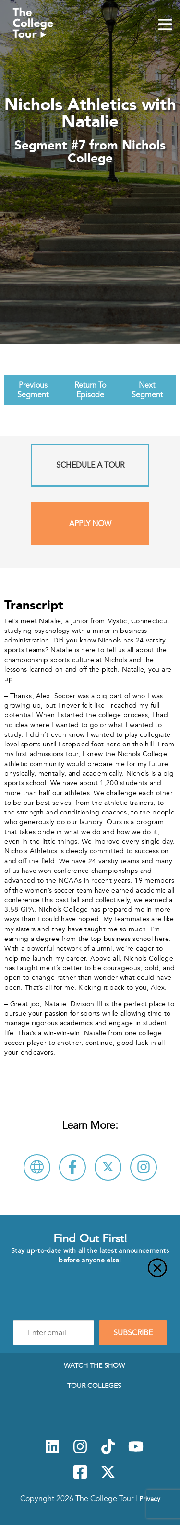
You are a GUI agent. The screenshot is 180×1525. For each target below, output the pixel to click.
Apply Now (90, 523)
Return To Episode (90, 390)
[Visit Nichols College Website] (37, 1167)
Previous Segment (32, 390)
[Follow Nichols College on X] (108, 1167)
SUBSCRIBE (133, 1333)
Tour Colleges (94, 1385)
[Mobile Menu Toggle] (165, 25)
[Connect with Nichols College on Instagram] (143, 1167)
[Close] (90, 1273)
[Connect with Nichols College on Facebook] (72, 1167)
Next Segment (147, 390)
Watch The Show (94, 1365)
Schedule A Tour (90, 465)
